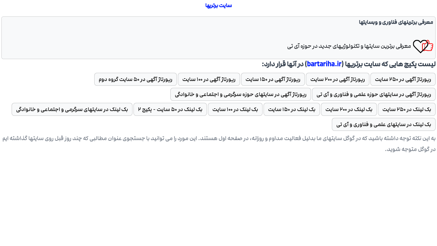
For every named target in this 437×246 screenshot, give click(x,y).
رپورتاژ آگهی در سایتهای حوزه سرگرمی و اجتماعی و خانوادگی (241, 94)
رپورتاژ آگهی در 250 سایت (403, 79)
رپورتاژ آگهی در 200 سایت (337, 79)
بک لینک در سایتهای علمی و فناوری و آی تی (383, 124)
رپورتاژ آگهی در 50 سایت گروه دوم (135, 79)
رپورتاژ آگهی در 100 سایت (209, 79)
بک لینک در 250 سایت (406, 109)
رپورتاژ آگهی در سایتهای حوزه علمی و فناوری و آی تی (373, 94)
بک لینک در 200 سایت (348, 109)
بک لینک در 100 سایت (235, 109)
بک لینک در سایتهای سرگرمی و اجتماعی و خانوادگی (72, 109)
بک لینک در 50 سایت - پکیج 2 (170, 109)
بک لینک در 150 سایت (291, 109)
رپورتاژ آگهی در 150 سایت (272, 79)
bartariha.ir (324, 64)
